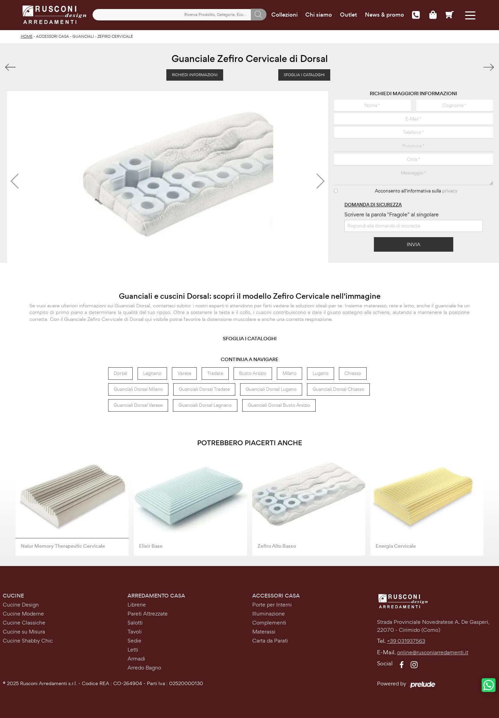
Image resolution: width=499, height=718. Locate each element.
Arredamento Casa (156, 595)
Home (27, 36)
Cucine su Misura (24, 631)
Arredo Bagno (144, 667)
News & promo (384, 15)
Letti (133, 649)
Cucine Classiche (24, 622)
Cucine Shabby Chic (28, 640)
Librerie (137, 604)
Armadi (136, 658)
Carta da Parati (270, 640)
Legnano (152, 373)
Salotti (135, 622)
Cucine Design (21, 604)
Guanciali (83, 36)
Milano (289, 373)
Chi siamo (318, 15)
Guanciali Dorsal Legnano (205, 405)
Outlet (348, 15)
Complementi (269, 622)
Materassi (263, 631)
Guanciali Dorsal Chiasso (338, 389)
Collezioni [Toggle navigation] (284, 14)
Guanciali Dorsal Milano (138, 389)
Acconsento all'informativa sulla (416, 191)
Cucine (13, 595)
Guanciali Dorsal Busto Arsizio (279, 405)
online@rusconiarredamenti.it (432, 652)
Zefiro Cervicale (115, 36)
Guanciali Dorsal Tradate (204, 389)
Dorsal (120, 373)
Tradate (215, 373)
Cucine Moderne (23, 613)
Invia (413, 244)
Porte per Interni (272, 604)
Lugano (321, 373)
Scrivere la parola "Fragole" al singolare (391, 214)
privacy (449, 191)
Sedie (134, 640)
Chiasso (352, 373)
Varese (184, 373)
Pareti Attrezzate (148, 613)
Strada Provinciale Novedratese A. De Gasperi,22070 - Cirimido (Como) (433, 626)
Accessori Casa (52, 36)
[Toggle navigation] (470, 14)
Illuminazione (268, 613)
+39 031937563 (406, 641)
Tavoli (135, 631)
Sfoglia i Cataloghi (304, 74)
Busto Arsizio (252, 373)
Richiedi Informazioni (195, 74)
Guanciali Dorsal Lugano (271, 389)
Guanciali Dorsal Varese (138, 405)
